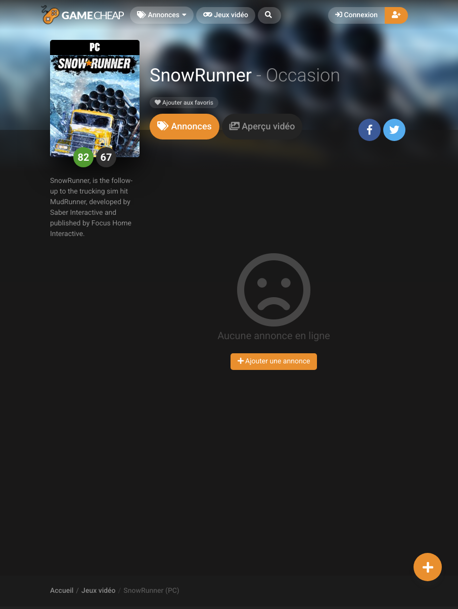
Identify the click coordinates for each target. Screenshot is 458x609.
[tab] (184, 126)
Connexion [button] (356, 15)
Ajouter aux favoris (184, 102)
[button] (269, 15)
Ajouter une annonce (274, 361)
